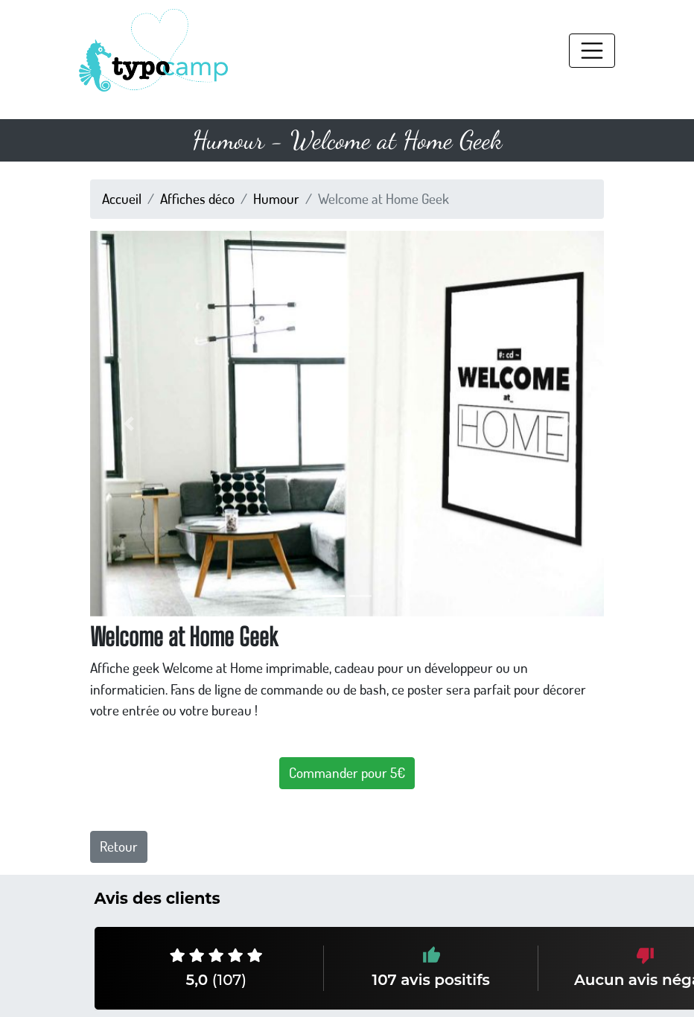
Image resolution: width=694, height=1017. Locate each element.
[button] (129, 423)
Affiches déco (197, 198)
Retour (119, 846)
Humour (276, 198)
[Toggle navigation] (592, 51)
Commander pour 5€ (347, 772)
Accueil (121, 198)
